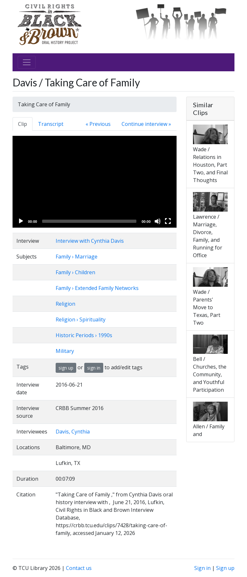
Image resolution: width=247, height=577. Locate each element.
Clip (22, 123)
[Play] (21, 221)
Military (65, 350)
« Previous (98, 123)
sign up (66, 368)
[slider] (89, 221)
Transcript (50, 123)
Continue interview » (146, 123)
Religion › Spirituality (80, 319)
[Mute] (157, 221)
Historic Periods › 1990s (84, 335)
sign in (93, 368)
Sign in (202, 568)
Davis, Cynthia (73, 431)
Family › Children (75, 272)
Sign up (225, 568)
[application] (95, 182)
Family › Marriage (76, 256)
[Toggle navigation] (27, 62)
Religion (65, 303)
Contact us (79, 568)
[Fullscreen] (168, 221)
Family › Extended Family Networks (97, 288)
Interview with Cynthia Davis (90, 240)
